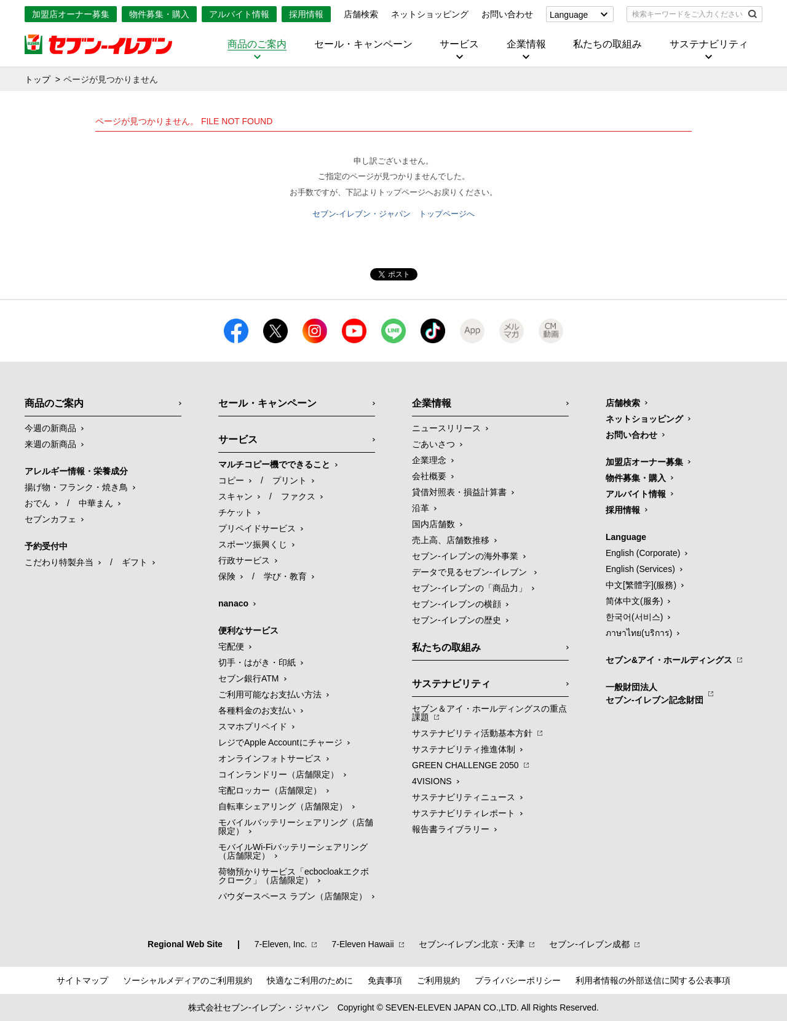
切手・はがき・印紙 (257, 662)
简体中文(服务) (634, 601)
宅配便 (231, 646)
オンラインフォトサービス (270, 758)
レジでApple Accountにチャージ (280, 742)
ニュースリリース (446, 428)
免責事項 (385, 980)
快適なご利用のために (310, 980)
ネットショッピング (430, 14)
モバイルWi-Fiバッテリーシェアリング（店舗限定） (293, 851)
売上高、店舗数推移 (450, 540)
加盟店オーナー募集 (70, 14)
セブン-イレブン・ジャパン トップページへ (393, 213)
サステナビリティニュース (463, 797)
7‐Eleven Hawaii (362, 944)
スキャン (235, 496)
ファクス (298, 496)
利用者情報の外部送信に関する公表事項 (652, 980)
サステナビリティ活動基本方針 (472, 733)
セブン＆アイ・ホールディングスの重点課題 (489, 713)
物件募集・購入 (159, 14)
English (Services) (640, 569)
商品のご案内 (257, 44)
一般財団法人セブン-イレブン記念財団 (654, 693)
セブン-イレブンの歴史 (456, 620)
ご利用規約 (438, 980)
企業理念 (429, 460)
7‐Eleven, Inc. (281, 944)
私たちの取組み (607, 44)
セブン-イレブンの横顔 (456, 604)
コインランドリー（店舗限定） (278, 774)
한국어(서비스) (634, 617)
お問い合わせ (507, 14)
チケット (235, 512)
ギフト (135, 562)
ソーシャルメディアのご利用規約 (187, 980)
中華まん (96, 503)
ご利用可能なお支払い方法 (270, 694)
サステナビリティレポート (463, 813)
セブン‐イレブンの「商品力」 (469, 588)
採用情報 (306, 14)
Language (569, 15)
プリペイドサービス (257, 528)
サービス (459, 44)
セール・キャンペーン (363, 44)
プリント (289, 480)
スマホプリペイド (252, 726)
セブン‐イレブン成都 (589, 944)
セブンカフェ (50, 519)
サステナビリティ (709, 44)
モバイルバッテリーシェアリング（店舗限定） (295, 826)
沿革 (420, 508)
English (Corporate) (643, 553)
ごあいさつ (433, 444)
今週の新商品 (50, 428)
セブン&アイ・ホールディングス (669, 660)
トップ (37, 79)
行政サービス (244, 560)
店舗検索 (361, 14)
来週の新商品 (50, 444)
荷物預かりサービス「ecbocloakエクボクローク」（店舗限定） (293, 876)
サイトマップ (82, 980)
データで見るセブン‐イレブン (470, 572)
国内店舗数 (433, 524)
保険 (226, 576)
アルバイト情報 (239, 14)
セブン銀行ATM (248, 678)
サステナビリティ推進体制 (463, 749)
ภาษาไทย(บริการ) (639, 633)
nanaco (233, 603)
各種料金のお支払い (257, 710)
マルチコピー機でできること (274, 464)
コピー (231, 480)
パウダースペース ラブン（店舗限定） (292, 896)
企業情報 (526, 44)
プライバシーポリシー (518, 980)
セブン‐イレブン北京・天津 (472, 944)
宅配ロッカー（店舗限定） (270, 790)
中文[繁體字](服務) (641, 585)
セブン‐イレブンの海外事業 (465, 556)
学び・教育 (285, 576)
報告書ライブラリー (450, 829)
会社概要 (429, 476)
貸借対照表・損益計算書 (459, 492)
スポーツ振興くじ (252, 544)
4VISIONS (432, 781)
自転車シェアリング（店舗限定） (282, 806)
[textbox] (686, 14)
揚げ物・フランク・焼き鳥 (76, 487)
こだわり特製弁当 (59, 562)
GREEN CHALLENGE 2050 (465, 765)
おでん (37, 503)
